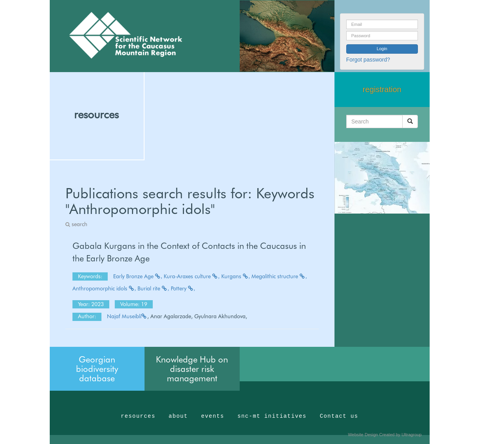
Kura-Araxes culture (192, 276)
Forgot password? (368, 59)
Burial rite (153, 288)
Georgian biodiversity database (97, 368)
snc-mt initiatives (271, 416)
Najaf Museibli (127, 316)
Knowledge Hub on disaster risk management (192, 368)
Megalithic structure (279, 276)
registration (382, 89)
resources (96, 114)
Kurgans (235, 276)
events (212, 416)
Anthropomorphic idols (104, 288)
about (178, 416)
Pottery (183, 288)
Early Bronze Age (138, 276)
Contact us (339, 416)
